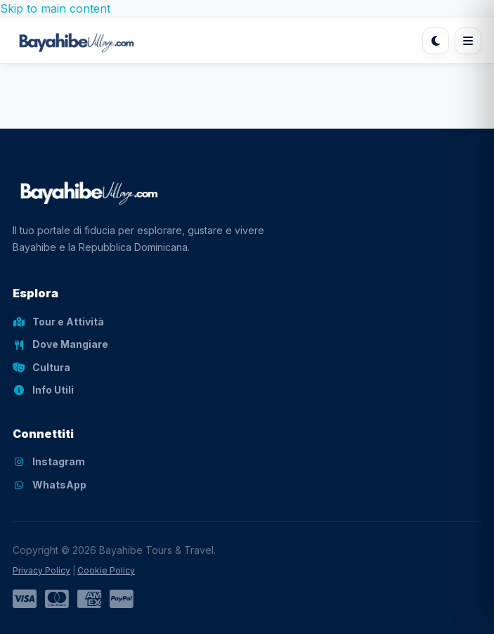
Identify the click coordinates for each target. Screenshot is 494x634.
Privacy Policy (41, 570)
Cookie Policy (106, 570)
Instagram (49, 461)
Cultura (41, 367)
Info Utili (43, 390)
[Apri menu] (468, 40)
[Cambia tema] (435, 40)
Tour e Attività (58, 322)
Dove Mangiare (60, 344)
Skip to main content (55, 8)
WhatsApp (49, 485)
